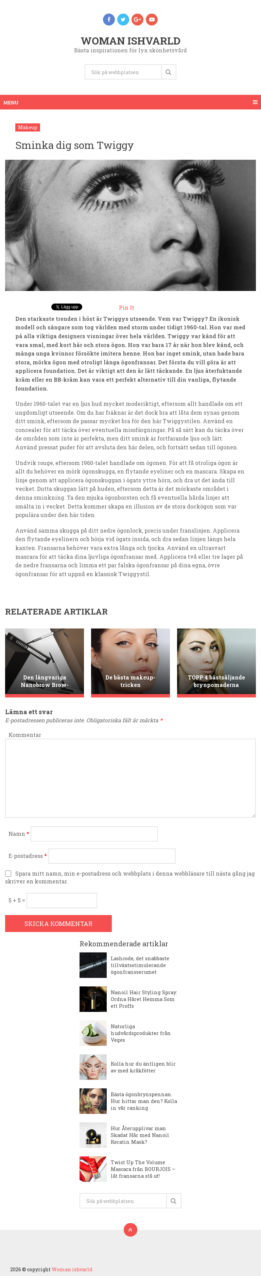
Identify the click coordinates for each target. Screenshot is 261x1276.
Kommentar (24, 734)
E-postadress (27, 855)
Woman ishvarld (130, 40)
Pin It (126, 307)
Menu (10, 102)
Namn (18, 833)
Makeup (27, 127)
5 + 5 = (17, 900)
